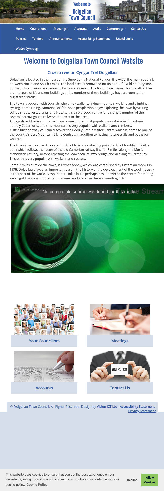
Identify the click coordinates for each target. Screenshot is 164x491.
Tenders (37, 39)
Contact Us (138, 29)
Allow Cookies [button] (150, 480)
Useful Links (124, 39)
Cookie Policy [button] (36, 484)
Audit (97, 29)
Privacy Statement (142, 411)
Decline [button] (132, 480)
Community (116, 29)
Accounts (80, 29)
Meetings (61, 29)
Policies (21, 39)
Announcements (60, 39)
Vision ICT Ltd (107, 406)
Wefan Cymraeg (27, 49)
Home (20, 29)
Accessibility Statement (94, 39)
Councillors (39, 29)
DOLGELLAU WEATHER (82, 289)
